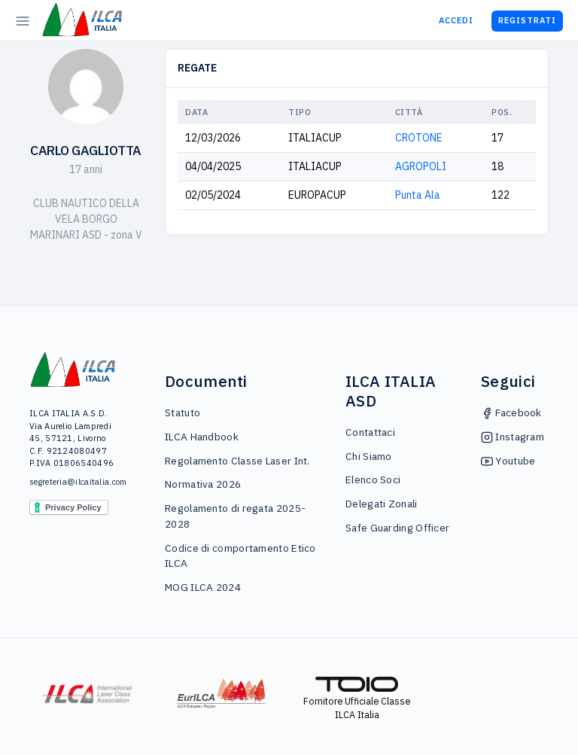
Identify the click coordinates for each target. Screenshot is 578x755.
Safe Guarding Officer (397, 527)
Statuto (182, 412)
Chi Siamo (368, 456)
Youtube (508, 460)
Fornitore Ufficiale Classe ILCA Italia (356, 698)
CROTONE (419, 138)
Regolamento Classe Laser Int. (237, 460)
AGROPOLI (420, 166)
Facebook (511, 412)
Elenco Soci (372, 479)
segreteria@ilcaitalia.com (73, 481)
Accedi (456, 20)
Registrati (527, 20)
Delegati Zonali (381, 503)
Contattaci (370, 432)
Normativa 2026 (203, 484)
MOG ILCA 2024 (203, 587)
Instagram (512, 436)
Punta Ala (417, 195)
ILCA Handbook (202, 436)
